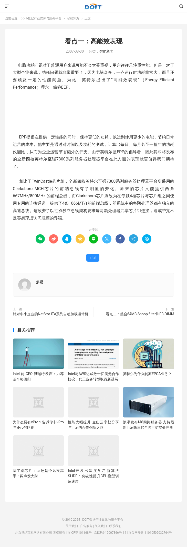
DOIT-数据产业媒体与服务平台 (93, 6)
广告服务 (86, 526)
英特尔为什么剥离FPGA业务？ (147, 374)
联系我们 (115, 526)
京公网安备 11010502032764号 (150, 532)
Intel (92, 257)
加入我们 (101, 526)
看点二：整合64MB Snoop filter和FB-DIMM (140, 314)
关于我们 (72, 526)
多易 (39, 282)
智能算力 (73, 18)
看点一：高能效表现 (93, 41)
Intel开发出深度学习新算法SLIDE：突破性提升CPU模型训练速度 (93, 476)
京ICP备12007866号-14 (110, 532)
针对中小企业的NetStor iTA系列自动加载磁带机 (50, 314)
